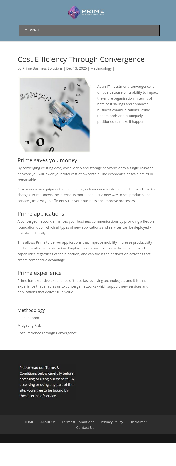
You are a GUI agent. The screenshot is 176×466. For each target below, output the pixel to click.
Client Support (29, 317)
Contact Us (85, 427)
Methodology (101, 68)
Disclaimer (138, 422)
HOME (29, 422)
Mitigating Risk (29, 325)
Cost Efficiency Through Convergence (47, 333)
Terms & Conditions (78, 422)
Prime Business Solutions (42, 68)
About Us (48, 422)
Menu (31, 30)
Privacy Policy (112, 422)
